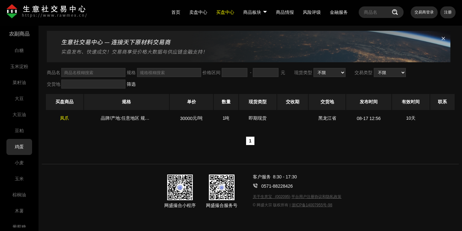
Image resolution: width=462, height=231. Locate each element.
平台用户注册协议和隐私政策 (316, 196)
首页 (175, 12)
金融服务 (339, 12)
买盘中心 (225, 12)
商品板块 (255, 12)
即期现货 (258, 118)
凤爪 (64, 118)
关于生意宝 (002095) (271, 196)
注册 (448, 12)
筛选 (131, 84)
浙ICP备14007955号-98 (312, 205)
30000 (186, 118)
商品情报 (285, 12)
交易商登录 (424, 12)
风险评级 (312, 12)
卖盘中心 (198, 12)
